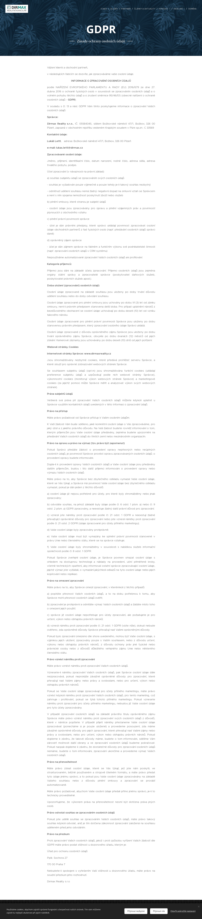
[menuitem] (104, 8)
